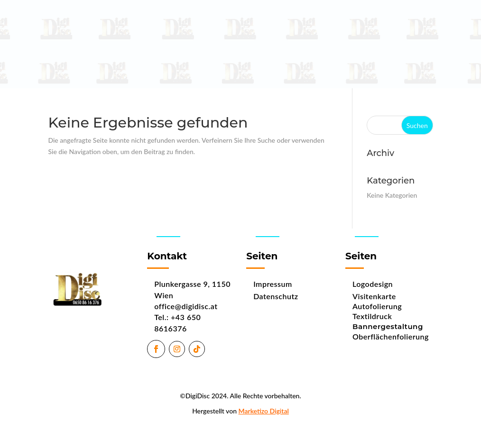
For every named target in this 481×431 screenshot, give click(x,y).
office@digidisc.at (185, 306)
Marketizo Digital (264, 411)
